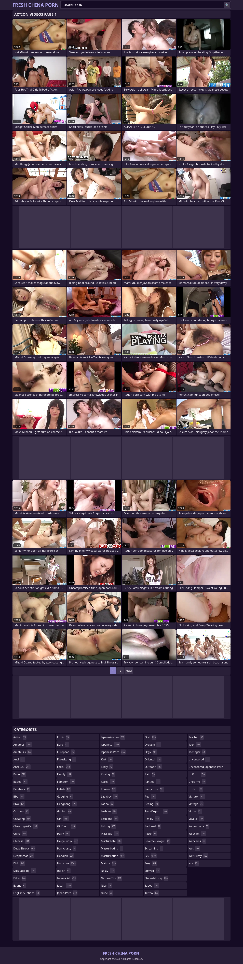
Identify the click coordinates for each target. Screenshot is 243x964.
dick (19, 863)
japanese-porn (113, 752)
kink (107, 759)
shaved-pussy (157, 878)
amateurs (22, 752)
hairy (63, 833)
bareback (21, 789)
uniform (196, 774)
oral (151, 737)
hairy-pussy (67, 841)
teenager (197, 752)
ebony (19, 885)
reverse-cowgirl (157, 841)
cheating (22, 818)
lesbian (109, 811)
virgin (195, 811)
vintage (195, 803)
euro (63, 744)
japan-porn (67, 893)
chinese (21, 841)
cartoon (21, 811)
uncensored (199, 759)
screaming (154, 848)
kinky (107, 766)
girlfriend (66, 826)
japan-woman (113, 737)
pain (150, 774)
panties (152, 781)
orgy (151, 752)
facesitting (66, 759)
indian (64, 870)
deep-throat (24, 848)
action (19, 737)
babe (19, 774)
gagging (65, 796)
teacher (196, 737)
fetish (64, 789)
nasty (108, 870)
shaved (152, 870)
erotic (63, 737)
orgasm (153, 744)
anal (19, 759)
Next (129, 670)
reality (152, 818)
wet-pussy (198, 855)
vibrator (196, 796)
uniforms (197, 781)
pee (150, 796)
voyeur (196, 818)
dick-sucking (24, 870)
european (66, 752)
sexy (151, 863)
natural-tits (111, 878)
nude (107, 893)
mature (108, 863)
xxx (193, 863)
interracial (67, 878)
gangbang (67, 803)
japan (64, 885)
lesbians (109, 818)
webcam (197, 833)
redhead (153, 826)
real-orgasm (156, 811)
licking (108, 826)
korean (108, 789)
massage (109, 833)
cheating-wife (25, 826)
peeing (152, 803)
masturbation (112, 855)
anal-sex (22, 766)
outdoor (153, 766)
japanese (110, 744)
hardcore (66, 863)
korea (108, 781)
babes (20, 781)
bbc (18, 796)
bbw (19, 803)
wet (194, 848)
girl (63, 818)
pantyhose (155, 789)
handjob (65, 855)
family (64, 774)
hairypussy (66, 848)
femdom (66, 781)
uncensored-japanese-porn (205, 767)
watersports (198, 826)
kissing (108, 774)
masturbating (112, 848)
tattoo (152, 893)
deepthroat (23, 855)
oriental (153, 759)
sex (151, 855)
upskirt (195, 789)
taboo (152, 885)
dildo (19, 878)
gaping (64, 811)
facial (64, 766)
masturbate (111, 841)
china (20, 833)
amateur (22, 744)
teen (194, 744)
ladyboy (109, 796)
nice (106, 885)
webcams (197, 841)
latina (107, 803)
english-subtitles (26, 893)
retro (151, 833)
